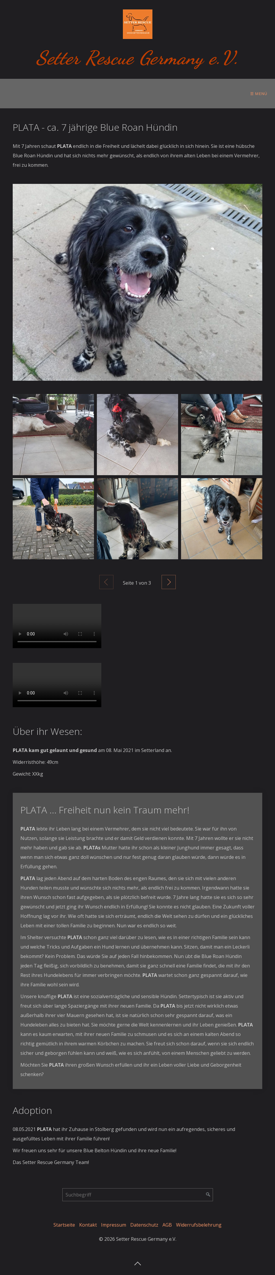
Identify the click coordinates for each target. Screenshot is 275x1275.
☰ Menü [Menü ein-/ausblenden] (259, 93)
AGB (167, 1225)
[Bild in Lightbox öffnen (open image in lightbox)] (137, 282)
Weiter (169, 582)
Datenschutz (144, 1225)
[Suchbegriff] (137, 1194)
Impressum (113, 1225)
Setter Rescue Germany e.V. (137, 57)
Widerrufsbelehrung (199, 1225)
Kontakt (88, 1225)
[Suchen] (208, 1194)
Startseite (64, 1225)
